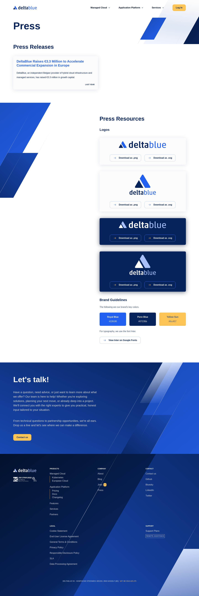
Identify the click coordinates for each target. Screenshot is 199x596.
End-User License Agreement (64, 536)
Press (100, 490)
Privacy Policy (57, 547)
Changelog (57, 497)
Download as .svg (160, 158)
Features (54, 503)
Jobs (102, 484)
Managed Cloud (101, 7)
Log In (179, 7)
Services (158, 7)
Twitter (149, 496)
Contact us (22, 437)
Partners (54, 514)
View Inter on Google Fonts (120, 340)
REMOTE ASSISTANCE (155, 536)
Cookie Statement (58, 531)
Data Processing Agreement (63, 564)
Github (149, 479)
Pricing (55, 491)
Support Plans (153, 531)
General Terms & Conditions (63, 542)
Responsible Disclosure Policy (64, 553)
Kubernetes (57, 477)
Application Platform (131, 7)
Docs (54, 494)
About (100, 473)
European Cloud (60, 481)
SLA (52, 558)
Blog (100, 479)
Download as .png (125, 158)
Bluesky (149, 484)
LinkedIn (150, 490)
